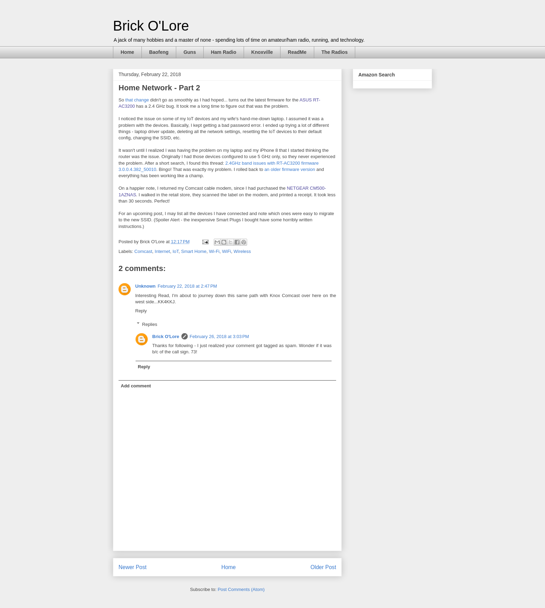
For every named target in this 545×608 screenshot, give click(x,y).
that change (137, 99)
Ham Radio (223, 52)
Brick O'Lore (151, 25)
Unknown (145, 286)
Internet (162, 251)
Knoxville (262, 52)
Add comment (136, 385)
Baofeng (159, 52)
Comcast (143, 251)
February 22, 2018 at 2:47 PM (187, 286)
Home (127, 52)
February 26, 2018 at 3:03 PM (219, 336)
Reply (141, 310)
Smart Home (193, 251)
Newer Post (133, 567)
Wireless (242, 251)
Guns (190, 52)
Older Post (323, 567)
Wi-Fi (214, 251)
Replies (149, 324)
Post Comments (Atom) (241, 589)
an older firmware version (290, 169)
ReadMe (297, 52)
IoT (175, 251)
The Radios (335, 52)
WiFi (226, 251)
